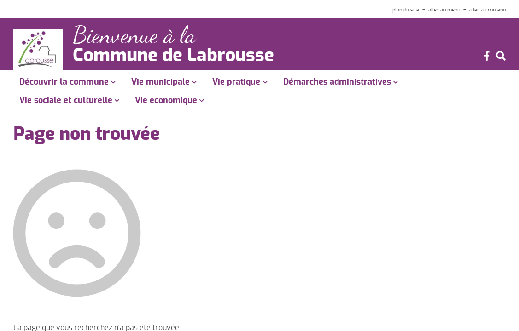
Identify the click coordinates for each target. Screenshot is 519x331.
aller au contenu (487, 9)
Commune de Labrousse (173, 56)
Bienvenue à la (134, 35)
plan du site (405, 9)
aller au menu (444, 9)
